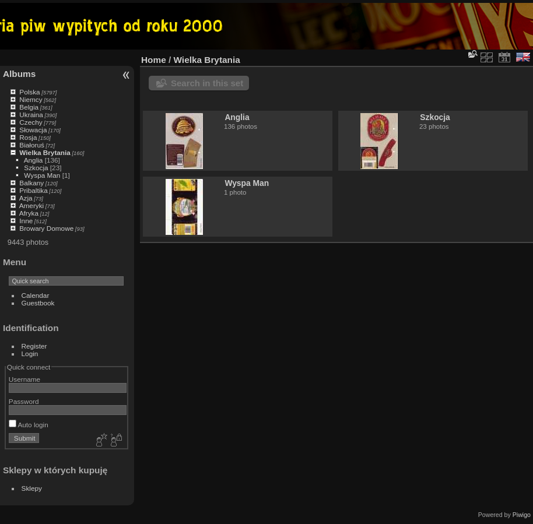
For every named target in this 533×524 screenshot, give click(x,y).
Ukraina (31, 114)
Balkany (31, 183)
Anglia (33, 160)
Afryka (28, 213)
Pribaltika (33, 190)
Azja (26, 198)
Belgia (28, 107)
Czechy (30, 122)
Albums (19, 74)
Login (30, 353)
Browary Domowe (46, 228)
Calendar (36, 295)
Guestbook (38, 303)
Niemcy (30, 99)
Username (24, 379)
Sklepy (32, 488)
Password (24, 401)
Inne (26, 220)
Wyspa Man (42, 175)
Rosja (28, 137)
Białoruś (31, 145)
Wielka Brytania (45, 152)
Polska (29, 92)
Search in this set (207, 83)
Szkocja (36, 167)
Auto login (28, 424)
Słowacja (33, 129)
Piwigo (522, 514)
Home (153, 60)
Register (34, 346)
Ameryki (31, 205)
